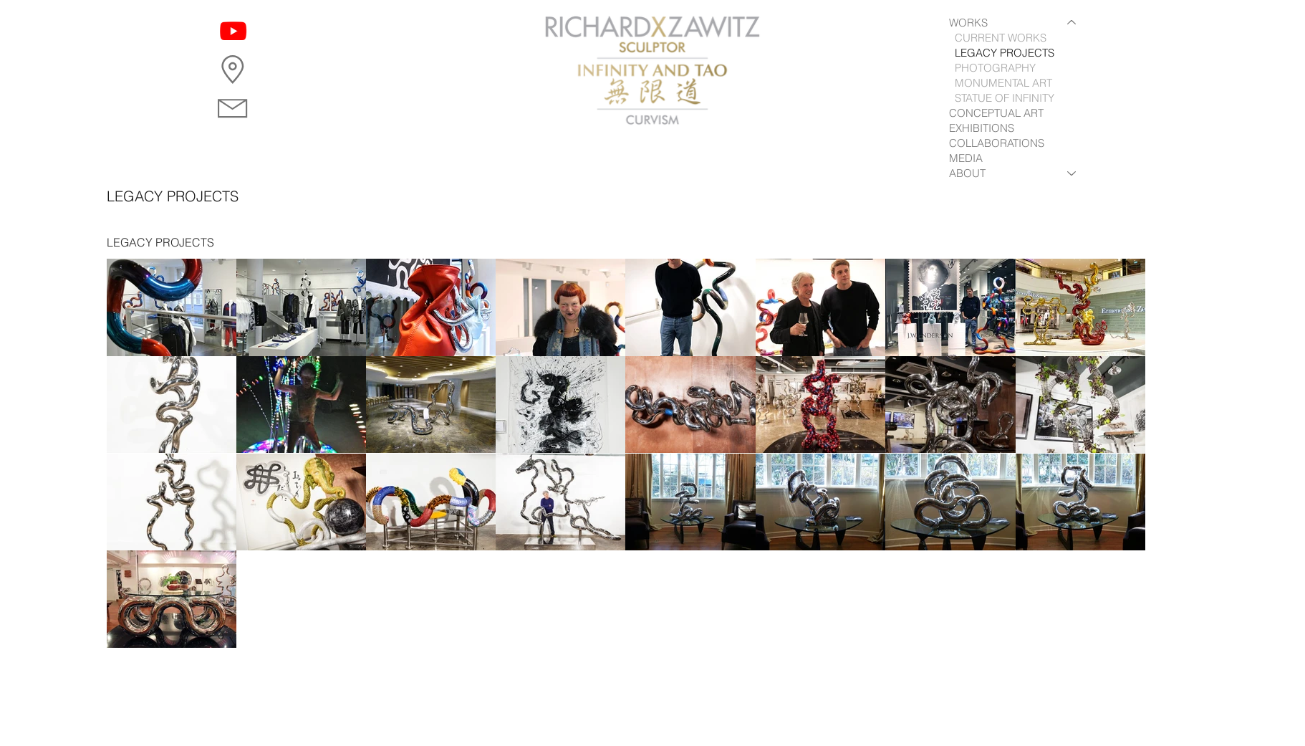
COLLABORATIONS (996, 143)
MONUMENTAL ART (1003, 83)
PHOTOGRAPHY (995, 68)
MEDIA (966, 158)
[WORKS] (1072, 22)
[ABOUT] (1072, 173)
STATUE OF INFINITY (1004, 98)
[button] (232, 69)
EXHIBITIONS (981, 128)
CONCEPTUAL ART (996, 113)
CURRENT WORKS (1000, 37)
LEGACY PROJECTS (1004, 52)
